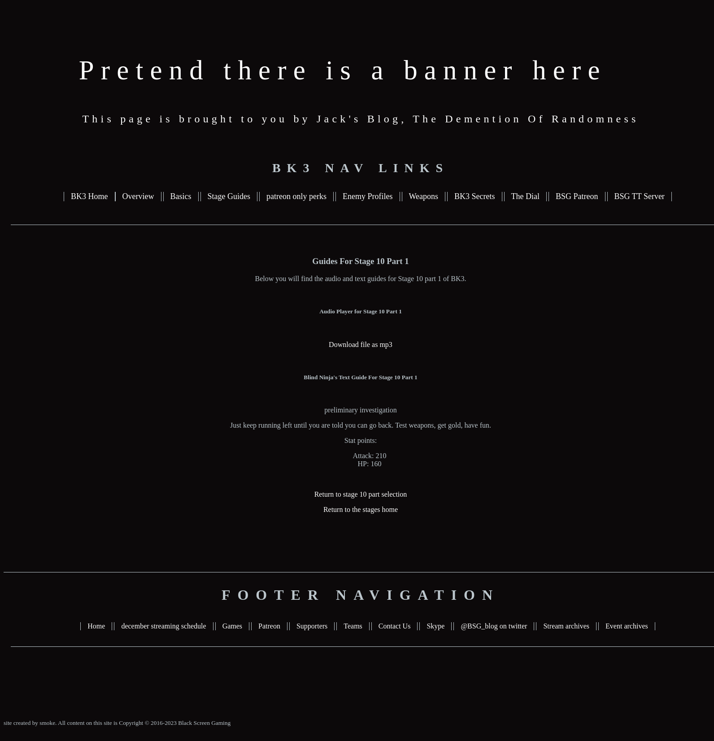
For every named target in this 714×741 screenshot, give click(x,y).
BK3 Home (89, 196)
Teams (353, 626)
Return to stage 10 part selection (360, 494)
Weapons (424, 196)
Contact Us (395, 626)
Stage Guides (229, 196)
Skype (435, 626)
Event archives (626, 626)
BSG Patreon (577, 196)
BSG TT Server (639, 196)
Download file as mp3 (360, 344)
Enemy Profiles (367, 196)
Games (232, 626)
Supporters (311, 626)
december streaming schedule (163, 626)
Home (96, 626)
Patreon (269, 626)
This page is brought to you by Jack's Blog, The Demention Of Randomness (361, 119)
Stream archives (566, 626)
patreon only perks (296, 196)
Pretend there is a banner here (343, 70)
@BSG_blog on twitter (494, 626)
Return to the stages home (360, 509)
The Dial (525, 196)
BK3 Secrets (474, 196)
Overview (138, 196)
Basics (181, 196)
